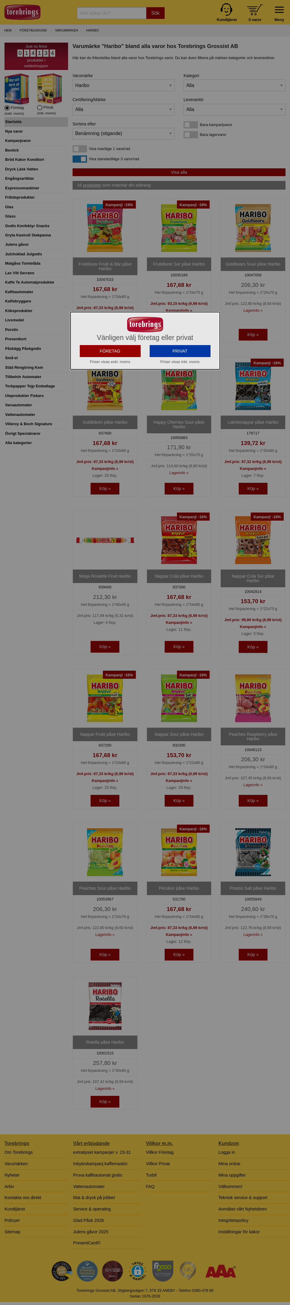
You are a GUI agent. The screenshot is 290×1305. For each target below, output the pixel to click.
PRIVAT (180, 351)
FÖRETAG (110, 351)
